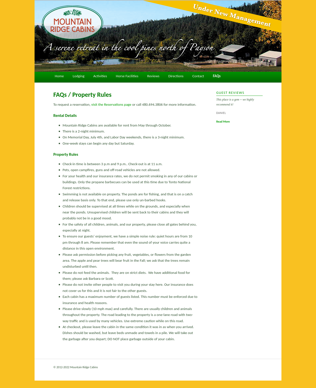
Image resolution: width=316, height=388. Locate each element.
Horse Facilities (127, 76)
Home (59, 76)
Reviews (153, 76)
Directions (176, 76)
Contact (198, 76)
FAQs (216, 76)
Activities (100, 76)
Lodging (79, 76)
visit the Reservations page (111, 104)
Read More (223, 121)
